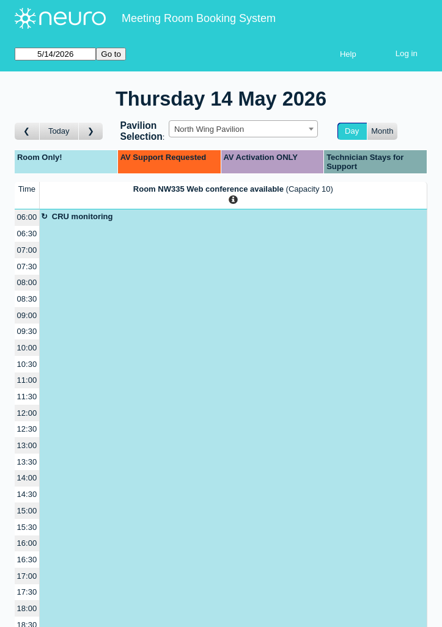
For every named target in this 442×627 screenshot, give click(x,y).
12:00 (27, 413)
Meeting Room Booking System (199, 18)
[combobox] (243, 128)
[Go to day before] (27, 131)
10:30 (27, 364)
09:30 (27, 331)
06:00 (27, 217)
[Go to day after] (91, 131)
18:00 (27, 608)
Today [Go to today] (59, 131)
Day (352, 131)
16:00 (27, 543)
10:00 (27, 347)
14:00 (27, 477)
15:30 (27, 527)
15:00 (27, 510)
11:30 (27, 396)
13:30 (27, 461)
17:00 (27, 576)
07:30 (27, 266)
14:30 (27, 494)
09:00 (27, 315)
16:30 (27, 559)
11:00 (27, 380)
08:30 (27, 298)
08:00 (27, 282)
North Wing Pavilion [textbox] (209, 129)
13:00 (27, 445)
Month (382, 131)
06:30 (27, 233)
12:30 (27, 428)
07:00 (27, 250)
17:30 (27, 591)
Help (348, 54)
